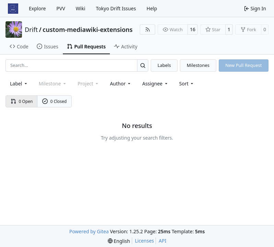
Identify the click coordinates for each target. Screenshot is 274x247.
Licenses (144, 240)
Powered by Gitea (89, 231)
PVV (60, 8)
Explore (37, 8)
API (162, 240)
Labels (164, 65)
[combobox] (19, 84)
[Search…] (142, 65)
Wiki (80, 8)
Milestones (198, 65)
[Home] (13, 8)
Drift (31, 29)
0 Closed (54, 101)
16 (192, 29)
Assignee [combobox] (155, 83)
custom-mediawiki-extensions (88, 29)
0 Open (22, 101)
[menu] (187, 84)
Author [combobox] (121, 83)
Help (152, 8)
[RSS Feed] (148, 29)
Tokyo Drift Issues (116, 8)
